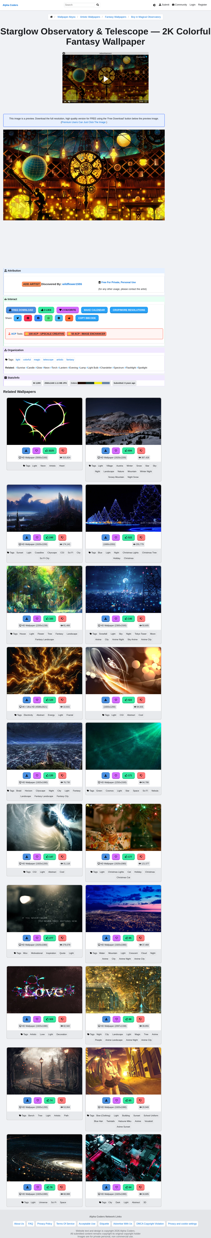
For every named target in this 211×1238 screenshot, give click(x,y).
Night (97, 471)
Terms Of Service (65, 1223)
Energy (51, 715)
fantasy (70, 359)
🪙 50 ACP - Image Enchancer (86, 333)
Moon (153, 634)
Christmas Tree (149, 553)
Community (179, 4)
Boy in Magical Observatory (146, 17)
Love (42, 1034)
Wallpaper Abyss (66, 17)
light (18, 359)
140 (128, 618)
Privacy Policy (44, 1223)
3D (144, 1202)
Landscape (109, 471)
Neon (46, 367)
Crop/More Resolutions (129, 310)
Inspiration (51, 953)
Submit (164, 4)
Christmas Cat (123, 877)
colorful (27, 359)
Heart (62, 466)
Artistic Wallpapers (90, 17)
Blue (100, 553)
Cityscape (52, 553)
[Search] (97, 4)
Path (66, 1115)
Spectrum (118, 367)
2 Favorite (67, 310)
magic (37, 359)
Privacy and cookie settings (182, 1223)
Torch (54, 367)
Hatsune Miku (124, 1121)
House (23, 634)
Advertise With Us (122, 1223)
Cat (129, 872)
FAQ (30, 1223)
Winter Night (146, 471)
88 (128, 1019)
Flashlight (130, 367)
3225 (49, 450)
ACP (13, 333)
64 (128, 1187)
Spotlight (142, 367)
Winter (130, 466)
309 (49, 1019)
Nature (121, 471)
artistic (60, 359)
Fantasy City (63, 796)
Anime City (146, 639)
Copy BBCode (87, 318)
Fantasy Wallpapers (116, 17)
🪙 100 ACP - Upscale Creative (44, 333)
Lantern (63, 367)
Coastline (39, 553)
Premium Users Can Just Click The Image (84, 122)
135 (49, 775)
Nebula (155, 791)
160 (49, 618)
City (78, 553)
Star (147, 466)
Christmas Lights (131, 553)
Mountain (132, 471)
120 (49, 700)
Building (126, 1115)
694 (128, 450)
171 (128, 775)
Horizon (28, 791)
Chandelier (105, 367)
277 (49, 938)
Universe (43, 1202)
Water (102, 953)
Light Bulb (93, 367)
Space (136, 791)
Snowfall (103, 634)
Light (34, 466)
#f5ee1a (98, 383)
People (98, 1040)
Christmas (128, 558)
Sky (154, 466)
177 (128, 856)
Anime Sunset (123, 1127)
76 (49, 1187)
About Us (19, 1223)
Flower (41, 634)
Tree (50, 634)
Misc (25, 953)
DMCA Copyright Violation (150, 1223)
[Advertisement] (84, 244)
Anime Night (118, 639)
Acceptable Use (87, 1223)
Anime (98, 639)
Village (109, 466)
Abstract (40, 715)
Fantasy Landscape (44, 639)
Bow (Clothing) (103, 1115)
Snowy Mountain (116, 477)
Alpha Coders (10, 5)
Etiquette (104, 1223)
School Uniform (151, 1115)
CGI (62, 553)
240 (49, 537)
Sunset (19, 553)
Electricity (28, 715)
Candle (30, 367)
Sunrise (21, 367)
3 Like (46, 310)
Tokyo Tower (141, 634)
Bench (31, 1115)
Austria (119, 466)
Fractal (70, 715)
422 (128, 700)
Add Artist (31, 284)
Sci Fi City (44, 558)
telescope (48, 359)
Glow (39, 367)
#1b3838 (90, 383)
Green (99, 791)
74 (49, 1100)
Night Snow (133, 477)
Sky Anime (132, 639)
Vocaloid (149, 1121)
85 (128, 938)
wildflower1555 (72, 284)
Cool (141, 715)
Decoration (62, 1034)
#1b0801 (82, 383)
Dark (118, 1202)
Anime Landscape (113, 1040)
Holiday (116, 558)
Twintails (111, 1121)
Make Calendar (94, 310)
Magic (137, 1034)
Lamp (83, 367)
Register (202, 4)
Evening (73, 367)
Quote (62, 953)
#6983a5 (106, 383)
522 (128, 537)
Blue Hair (98, 1121)
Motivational (37, 953)
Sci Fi (70, 553)
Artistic (52, 466)
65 (128, 1100)
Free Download (21, 310)
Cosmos (110, 791)
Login (192, 4)
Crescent (133, 953)
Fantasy (59, 634)
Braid (18, 791)
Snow (139, 466)
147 (49, 856)
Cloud (144, 953)
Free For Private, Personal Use (118, 282)
